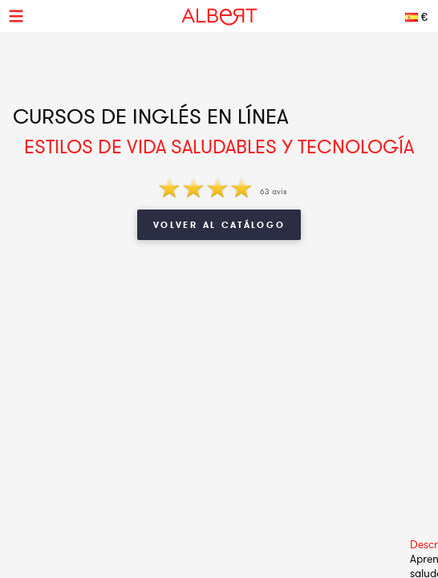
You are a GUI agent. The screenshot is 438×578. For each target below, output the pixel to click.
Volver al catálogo (219, 224)
